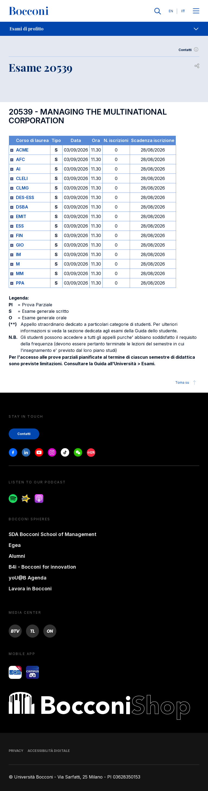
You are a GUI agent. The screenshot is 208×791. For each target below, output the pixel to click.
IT (183, 11)
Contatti (188, 50)
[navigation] (104, 29)
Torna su (186, 382)
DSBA (22, 207)
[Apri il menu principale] (196, 11)
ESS (20, 226)
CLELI (22, 178)
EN (171, 11)
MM (20, 273)
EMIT (21, 216)
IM (18, 254)
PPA (20, 283)
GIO (20, 245)
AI (18, 169)
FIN (19, 235)
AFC (20, 159)
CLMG (22, 188)
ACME (22, 150)
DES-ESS (25, 197)
